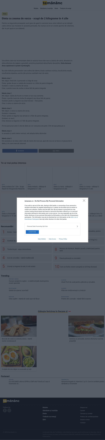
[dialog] (52, 220)
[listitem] (52, 226)
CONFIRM (35, 232)
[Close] (84, 201)
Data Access (52, 239)
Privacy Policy (63, 239)
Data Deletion (42, 239)
